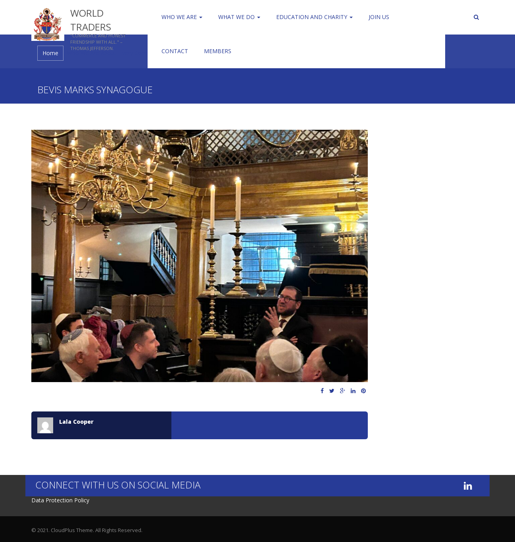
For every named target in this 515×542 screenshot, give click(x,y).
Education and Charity (314, 17)
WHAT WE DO (239, 17)
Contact (174, 51)
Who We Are (181, 17)
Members (217, 51)
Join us (379, 17)
